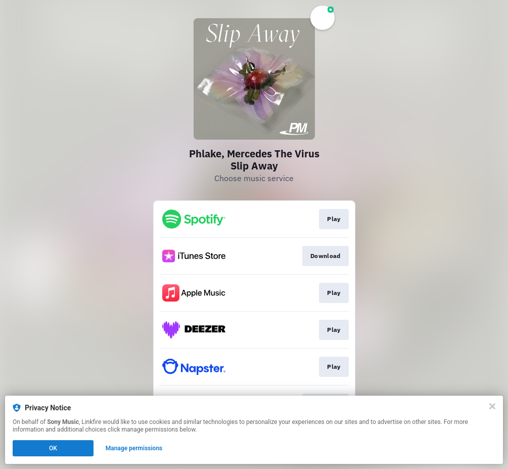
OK (53, 448)
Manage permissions (134, 448)
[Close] (492, 406)
